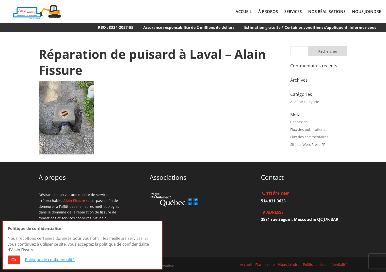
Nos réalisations (327, 12)
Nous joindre (366, 12)
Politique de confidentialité (325, 264)
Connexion (299, 122)
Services (293, 12)
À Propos (268, 12)
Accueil (244, 12)
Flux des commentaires (309, 137)
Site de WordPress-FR (307, 144)
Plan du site (265, 264)
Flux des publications (307, 129)
